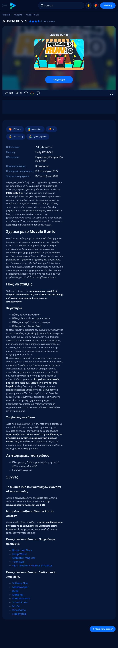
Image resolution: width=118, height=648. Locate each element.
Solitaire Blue (20, 583)
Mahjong (17, 594)
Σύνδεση (108, 5)
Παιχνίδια (6, 14)
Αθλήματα (18, 14)
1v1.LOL (16, 606)
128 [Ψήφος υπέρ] (9, 93)
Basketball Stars (22, 550)
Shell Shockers (21, 598)
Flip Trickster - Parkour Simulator (32, 565)
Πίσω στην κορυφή (102, 628)
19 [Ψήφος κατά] (18, 93)
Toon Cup (18, 562)
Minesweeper (20, 587)
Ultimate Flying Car (23, 558)
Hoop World (19, 554)
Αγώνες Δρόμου (38, 136)
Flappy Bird (19, 614)
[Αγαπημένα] (26, 93)
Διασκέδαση (34, 129)
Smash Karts (20, 602)
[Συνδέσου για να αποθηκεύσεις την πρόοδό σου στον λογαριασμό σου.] (32, 93)
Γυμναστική (15, 136)
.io (51, 129)
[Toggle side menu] (4, 5)
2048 (15, 591)
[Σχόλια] (38, 93)
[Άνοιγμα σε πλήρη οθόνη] (111, 93)
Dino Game (19, 610)
